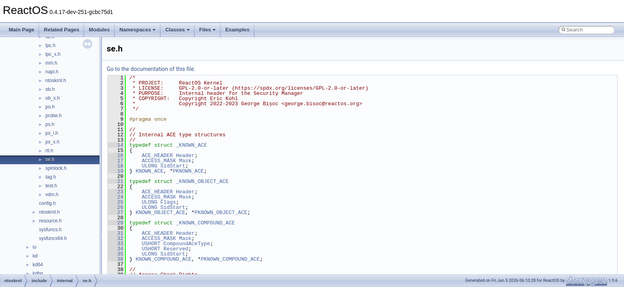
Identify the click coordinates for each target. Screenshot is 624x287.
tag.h (50, 177)
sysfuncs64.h (53, 238)
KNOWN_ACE (150, 171)
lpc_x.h (52, 54)
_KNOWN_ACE (191, 145)
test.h (51, 186)
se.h (50, 159)
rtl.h (49, 150)
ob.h (50, 89)
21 (115, 181)
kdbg (38, 273)
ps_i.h (51, 133)
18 (115, 165)
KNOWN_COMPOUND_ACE (163, 259)
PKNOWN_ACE (188, 171)
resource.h (50, 221)
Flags (168, 202)
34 (115, 248)
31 (115, 233)
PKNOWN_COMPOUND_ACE (230, 259)
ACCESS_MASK (159, 160)
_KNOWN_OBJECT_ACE (202, 181)
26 (115, 207)
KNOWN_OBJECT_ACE (160, 212)
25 (115, 202)
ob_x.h (52, 98)
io (34, 247)
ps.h (50, 124)
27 (115, 212)
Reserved (176, 248)
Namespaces (137, 30)
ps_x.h (52, 142)
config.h (47, 203)
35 (115, 254)
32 (115, 238)
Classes (177, 30)
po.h (50, 107)
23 (115, 191)
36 (115, 259)
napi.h (51, 72)
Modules (99, 30)
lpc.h (50, 45)
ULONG (149, 165)
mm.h (51, 63)
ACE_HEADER (157, 155)
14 (115, 145)
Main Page (21, 30)
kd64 (38, 264)
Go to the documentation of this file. (151, 69)
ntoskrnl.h (55, 80)
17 (115, 160)
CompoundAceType (187, 243)
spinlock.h (55, 168)
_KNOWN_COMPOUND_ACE (205, 222)
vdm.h (51, 194)
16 (115, 155)
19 (115, 171)
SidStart (172, 165)
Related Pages (61, 30)
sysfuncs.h (50, 229)
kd (35, 256)
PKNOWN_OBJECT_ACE (221, 212)
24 (115, 197)
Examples (237, 30)
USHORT (151, 243)
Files (207, 30)
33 (115, 243)
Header (185, 155)
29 (115, 222)
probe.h (53, 115)
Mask (185, 160)
